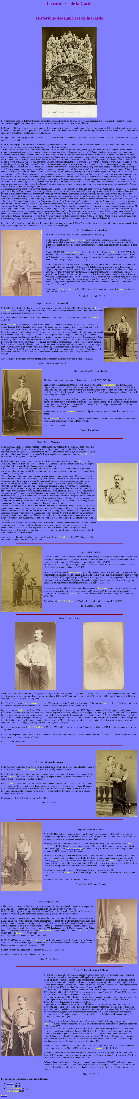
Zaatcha (55, 923)
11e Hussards (75, 727)
